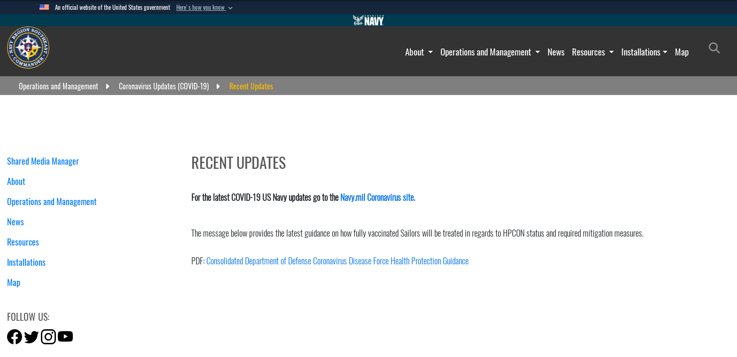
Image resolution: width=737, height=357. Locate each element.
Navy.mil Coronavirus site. (377, 197)
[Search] (717, 49)
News (556, 52)
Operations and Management (486, 52)
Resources (589, 52)
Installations (640, 52)
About (415, 52)
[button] (205, 7)
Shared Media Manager (43, 161)
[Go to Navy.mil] (368, 20)
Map (682, 52)
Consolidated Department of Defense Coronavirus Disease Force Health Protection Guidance (337, 261)
